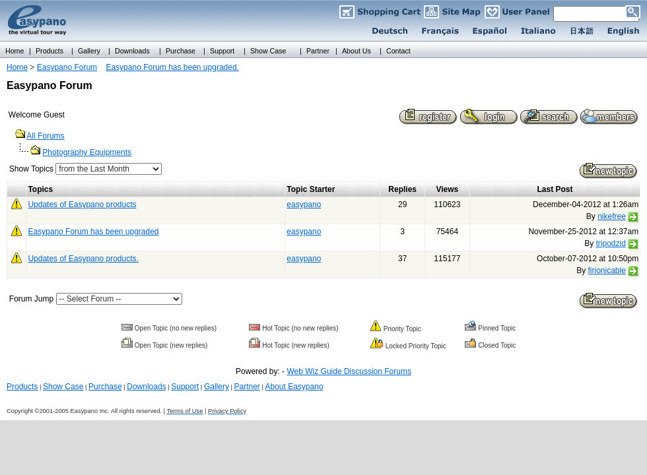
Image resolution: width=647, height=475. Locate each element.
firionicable (606, 270)
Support (185, 386)
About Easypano (294, 386)
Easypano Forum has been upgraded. (172, 67)
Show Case (63, 386)
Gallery (216, 386)
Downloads (146, 386)
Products (22, 386)
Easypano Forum (67, 67)
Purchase (105, 386)
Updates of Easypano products (82, 204)
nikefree (611, 216)
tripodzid (610, 243)
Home (17, 67)
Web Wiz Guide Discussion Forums (349, 371)
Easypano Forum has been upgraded (93, 231)
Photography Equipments (86, 152)
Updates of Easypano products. (83, 258)
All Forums (45, 136)
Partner (247, 386)
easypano (304, 204)
